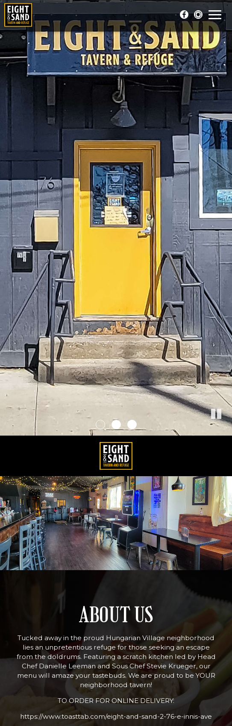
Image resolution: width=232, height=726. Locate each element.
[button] (225, 429)
